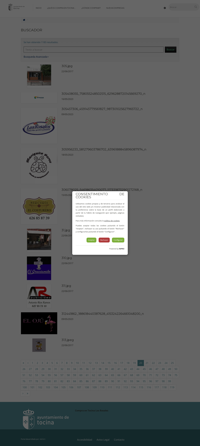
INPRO (121, 249)
